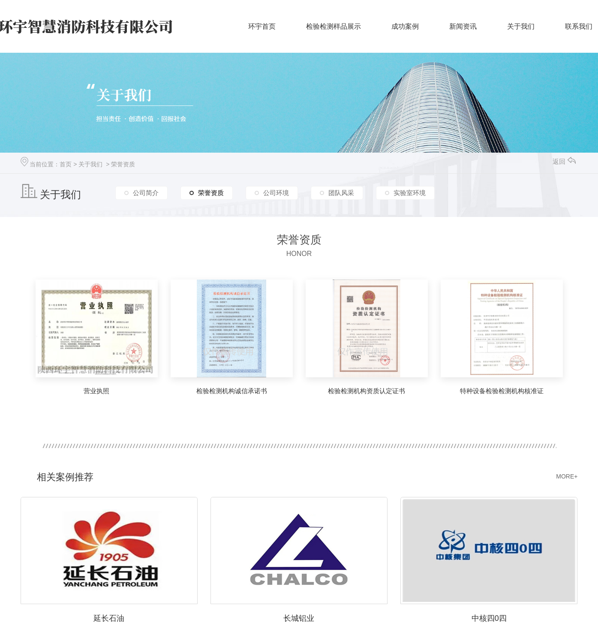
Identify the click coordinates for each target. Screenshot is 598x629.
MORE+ (566, 476)
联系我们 (578, 26)
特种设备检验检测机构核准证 (502, 390)
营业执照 (96, 390)
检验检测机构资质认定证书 (366, 390)
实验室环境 (410, 192)
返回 (564, 161)
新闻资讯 (463, 26)
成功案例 (405, 26)
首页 (66, 164)
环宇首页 (262, 26)
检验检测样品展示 (333, 26)
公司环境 (276, 192)
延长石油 (108, 618)
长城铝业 (298, 618)
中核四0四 (489, 618)
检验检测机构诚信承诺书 (231, 390)
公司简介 (146, 192)
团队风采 (341, 192)
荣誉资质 (123, 164)
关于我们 (521, 26)
